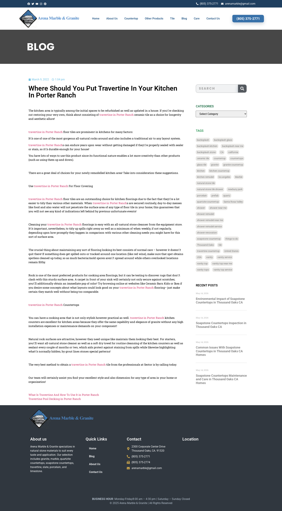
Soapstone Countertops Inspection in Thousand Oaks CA (230, 325)
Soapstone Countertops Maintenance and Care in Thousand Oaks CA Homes (230, 379)
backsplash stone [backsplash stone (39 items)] (215, 152)
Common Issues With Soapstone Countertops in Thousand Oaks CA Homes (228, 351)
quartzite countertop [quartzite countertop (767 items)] (217, 201)
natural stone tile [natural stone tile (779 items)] (215, 183)
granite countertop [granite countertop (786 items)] (242, 164)
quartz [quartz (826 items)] (235, 195)
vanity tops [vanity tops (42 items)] (212, 269)
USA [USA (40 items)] (208, 257)
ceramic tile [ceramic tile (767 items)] (212, 158)
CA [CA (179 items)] (231, 152)
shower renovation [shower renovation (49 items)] (216, 232)
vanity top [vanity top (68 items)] (211, 263)
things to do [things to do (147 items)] (240, 238)
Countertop (131, 18)
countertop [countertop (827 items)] (229, 158)
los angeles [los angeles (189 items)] (233, 177)
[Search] (251, 89)
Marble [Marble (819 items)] (247, 177)
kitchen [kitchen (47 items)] (210, 170)
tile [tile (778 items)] (229, 245)
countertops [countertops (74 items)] (245, 158)
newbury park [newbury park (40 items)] (244, 189)
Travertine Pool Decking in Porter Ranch (33, 399)
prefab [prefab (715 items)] (224, 195)
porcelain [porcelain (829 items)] (211, 195)
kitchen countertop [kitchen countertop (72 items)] (228, 170)
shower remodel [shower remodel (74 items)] (214, 214)
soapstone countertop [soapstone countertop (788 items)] (218, 238)
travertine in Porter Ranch (95, 114)
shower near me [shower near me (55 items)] (227, 208)
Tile (172, 18)
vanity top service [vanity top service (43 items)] (232, 269)
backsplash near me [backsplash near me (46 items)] (241, 146)
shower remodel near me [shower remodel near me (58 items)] (219, 220)
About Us (112, 18)
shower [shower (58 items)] (210, 208)
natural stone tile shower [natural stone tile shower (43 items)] (219, 189)
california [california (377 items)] (242, 152)
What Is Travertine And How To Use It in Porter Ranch (42, 394)
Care (197, 18)
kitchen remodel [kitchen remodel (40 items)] (214, 177)
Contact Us (213, 18)
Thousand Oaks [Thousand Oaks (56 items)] (214, 245)
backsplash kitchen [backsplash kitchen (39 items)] (216, 146)
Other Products (154, 18)
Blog (184, 18)
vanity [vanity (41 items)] (218, 257)
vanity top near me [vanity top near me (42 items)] (231, 263)
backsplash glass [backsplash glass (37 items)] (232, 140)
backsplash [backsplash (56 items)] (212, 140)
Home (95, 18)
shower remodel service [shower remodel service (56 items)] (218, 226)
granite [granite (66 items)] (224, 164)
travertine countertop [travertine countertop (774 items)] (217, 251)
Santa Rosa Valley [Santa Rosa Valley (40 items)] (242, 201)
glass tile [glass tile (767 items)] (210, 164)
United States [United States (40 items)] (240, 251)
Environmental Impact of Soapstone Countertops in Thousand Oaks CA (229, 300)
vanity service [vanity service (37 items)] (234, 257)
